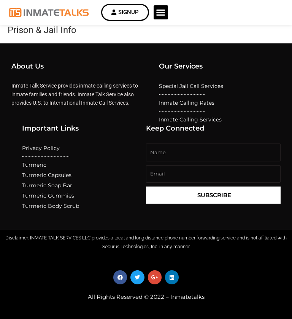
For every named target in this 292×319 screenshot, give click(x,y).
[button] (161, 12)
